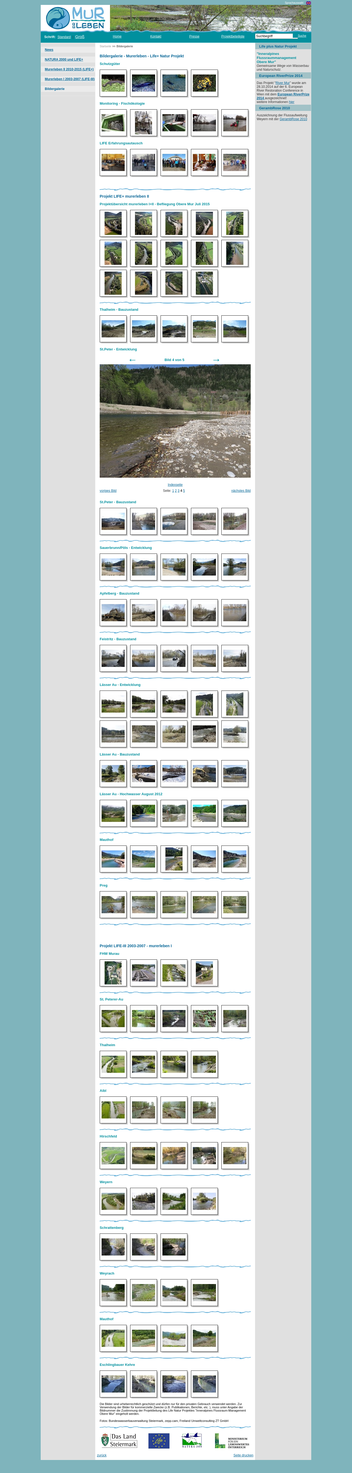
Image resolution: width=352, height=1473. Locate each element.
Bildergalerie (55, 89)
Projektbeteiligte (232, 36)
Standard (64, 37)
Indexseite (175, 485)
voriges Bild (108, 491)
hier (291, 102)
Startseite (105, 46)
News (49, 50)
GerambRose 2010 (293, 119)
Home (117, 36)
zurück (101, 1455)
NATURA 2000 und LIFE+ (64, 59)
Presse (194, 36)
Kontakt (155, 36)
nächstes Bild (241, 491)
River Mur (283, 83)
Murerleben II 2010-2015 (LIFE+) (69, 69)
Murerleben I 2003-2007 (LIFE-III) (70, 79)
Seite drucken (243, 1455)
